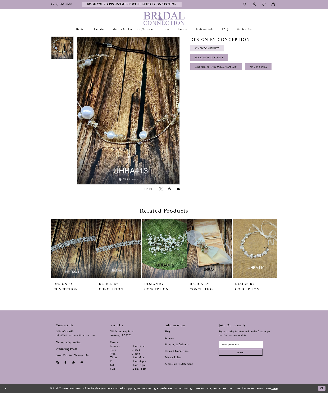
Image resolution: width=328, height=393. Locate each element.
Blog (167, 331)
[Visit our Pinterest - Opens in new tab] (82, 363)
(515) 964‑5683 (65, 331)
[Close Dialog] (6, 388)
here (275, 388)
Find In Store (205, 80)
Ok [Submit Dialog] (321, 388)
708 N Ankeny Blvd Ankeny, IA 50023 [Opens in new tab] (121, 333)
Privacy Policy (173, 357)
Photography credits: (68, 342)
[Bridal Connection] (164, 18)
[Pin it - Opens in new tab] (169, 189)
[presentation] (73, 248)
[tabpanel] (62, 49)
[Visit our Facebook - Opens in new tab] (65, 363)
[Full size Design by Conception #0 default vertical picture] (128, 110)
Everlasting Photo (66, 349)
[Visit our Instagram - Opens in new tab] (57, 363)
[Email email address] (244, 345)
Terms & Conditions (176, 351)
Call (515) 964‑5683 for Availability (221, 70)
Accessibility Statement (178, 364)
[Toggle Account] (254, 4)
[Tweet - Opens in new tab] (161, 189)
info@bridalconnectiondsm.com (75, 335)
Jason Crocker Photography (72, 355)
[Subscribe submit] (244, 353)
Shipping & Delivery (176, 344)
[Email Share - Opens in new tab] (178, 189)
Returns (169, 338)
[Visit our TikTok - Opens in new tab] (73, 363)
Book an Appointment (212, 59)
